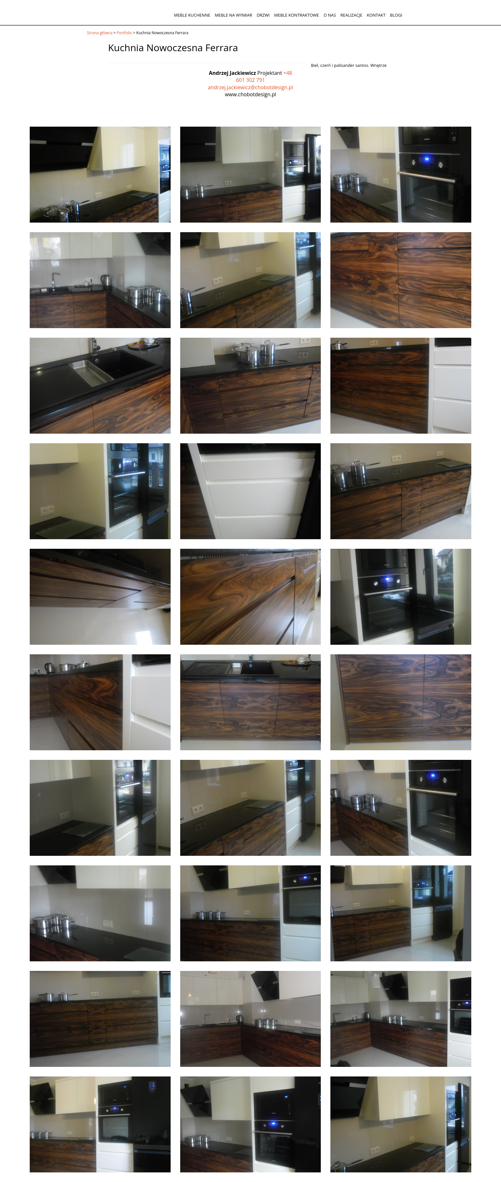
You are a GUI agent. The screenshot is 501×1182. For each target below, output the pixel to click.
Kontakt (376, 15)
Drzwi (263, 15)
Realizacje (351, 15)
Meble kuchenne (192, 15)
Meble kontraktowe (296, 15)
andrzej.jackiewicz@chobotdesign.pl (250, 87)
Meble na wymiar (233, 15)
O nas (330, 15)
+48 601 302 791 (264, 76)
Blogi (396, 15)
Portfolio (124, 32)
